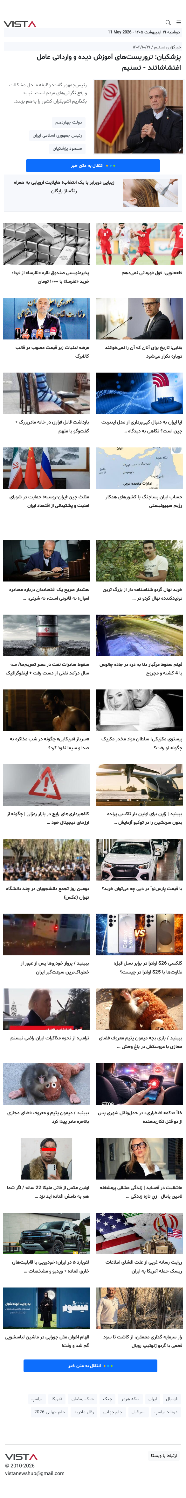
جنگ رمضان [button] (83, 1399)
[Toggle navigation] (178, 22)
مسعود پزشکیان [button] (67, 149)
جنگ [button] (107, 1399)
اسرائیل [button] (138, 1412)
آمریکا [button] (57, 1399)
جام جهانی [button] (112, 1412)
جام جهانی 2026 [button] (49, 1412)
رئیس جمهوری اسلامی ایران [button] (57, 135)
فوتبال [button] (171, 1399)
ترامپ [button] (36, 1399)
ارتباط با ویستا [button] (164, 1456)
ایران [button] (152, 1399)
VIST (20, 22)
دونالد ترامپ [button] (166, 1412)
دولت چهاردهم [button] (68, 122)
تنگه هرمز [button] (130, 1399)
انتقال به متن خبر (93, 165)
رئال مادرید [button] (84, 1412)
